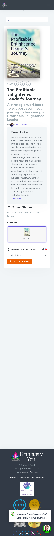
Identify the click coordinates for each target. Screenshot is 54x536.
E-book (27, 234)
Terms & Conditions (19, 477)
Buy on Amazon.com (19, 261)
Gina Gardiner (18, 124)
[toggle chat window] (47, 529)
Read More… (17, 198)
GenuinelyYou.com (29, 472)
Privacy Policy (37, 477)
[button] (49, 5)
